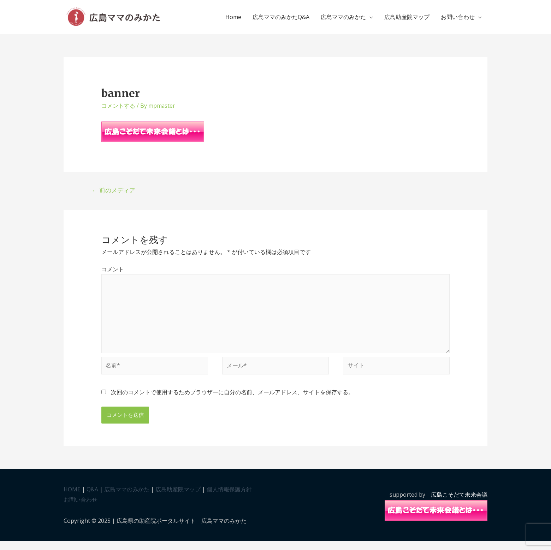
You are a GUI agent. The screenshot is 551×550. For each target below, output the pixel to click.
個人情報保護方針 (229, 498)
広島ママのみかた (343, 20)
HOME (72, 498)
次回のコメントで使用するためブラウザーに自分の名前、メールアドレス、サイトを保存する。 (232, 400)
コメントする (118, 111)
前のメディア (114, 195)
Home (233, 20)
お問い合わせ (458, 20)
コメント (112, 275)
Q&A (92, 498)
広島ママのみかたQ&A (281, 20)
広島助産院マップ (406, 20)
